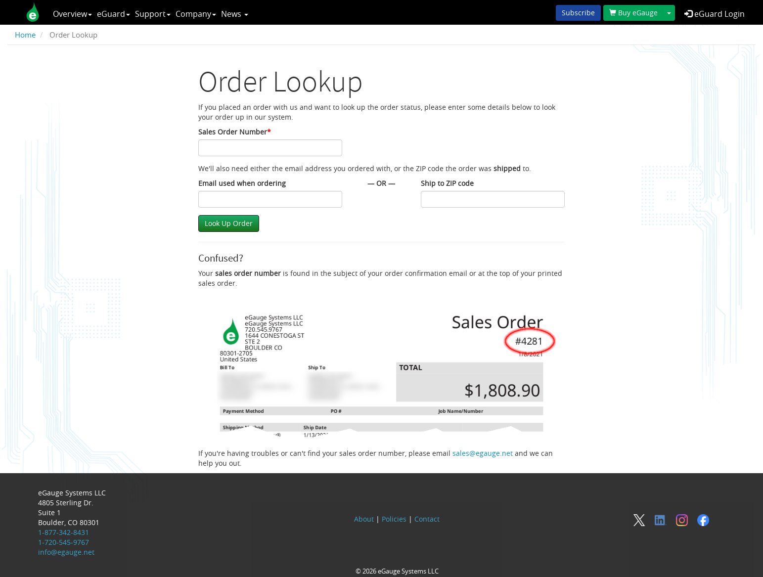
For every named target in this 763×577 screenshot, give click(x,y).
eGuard (113, 14)
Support (153, 14)
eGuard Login (714, 14)
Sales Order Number (234, 131)
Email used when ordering (242, 183)
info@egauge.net (66, 552)
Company (196, 14)
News (234, 14)
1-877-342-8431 (63, 532)
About (364, 519)
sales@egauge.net (482, 453)
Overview (72, 14)
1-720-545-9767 (63, 542)
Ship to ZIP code (447, 183)
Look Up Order (229, 223)
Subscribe (578, 12)
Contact (427, 519)
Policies (394, 519)
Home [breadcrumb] (25, 35)
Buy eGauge (633, 12)
